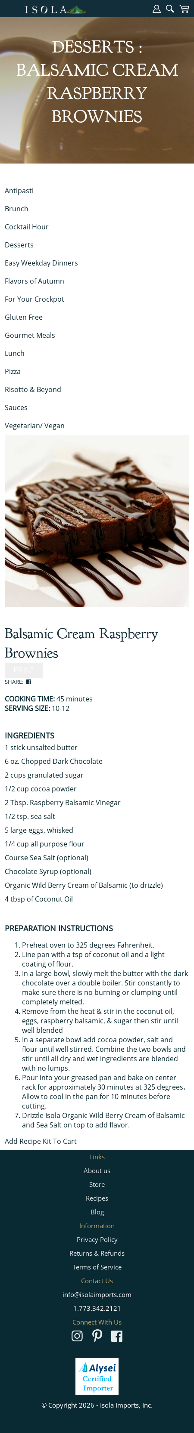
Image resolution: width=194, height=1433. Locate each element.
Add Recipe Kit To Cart (41, 1141)
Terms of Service (97, 1267)
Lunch (15, 353)
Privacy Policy (97, 1239)
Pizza (13, 371)
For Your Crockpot (34, 299)
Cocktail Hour (27, 227)
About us (97, 1170)
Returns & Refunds (97, 1253)
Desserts (19, 245)
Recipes (97, 1198)
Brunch (16, 208)
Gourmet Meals (30, 335)
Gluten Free (24, 317)
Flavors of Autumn (34, 281)
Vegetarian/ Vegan (35, 425)
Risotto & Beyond (33, 389)
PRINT (23, 670)
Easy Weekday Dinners (41, 263)
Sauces (16, 407)
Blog (97, 1212)
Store (97, 1184)
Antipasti (19, 190)
